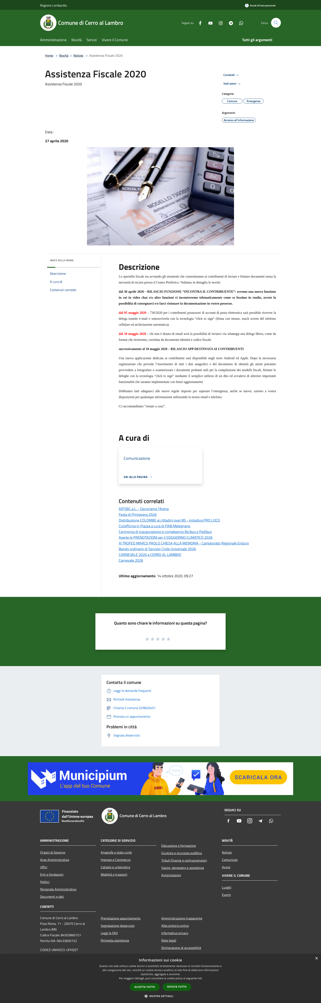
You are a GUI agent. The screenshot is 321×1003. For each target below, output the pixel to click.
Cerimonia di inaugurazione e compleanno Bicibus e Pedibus (165, 531)
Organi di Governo (52, 852)
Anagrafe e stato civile (116, 852)
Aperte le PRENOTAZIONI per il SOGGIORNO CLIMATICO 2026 (165, 537)
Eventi (226, 894)
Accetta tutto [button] (145, 987)
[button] (160, 996)
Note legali (168, 940)
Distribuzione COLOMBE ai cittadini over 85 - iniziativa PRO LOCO (169, 520)
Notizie (78, 55)
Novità (63, 55)
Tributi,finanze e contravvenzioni (184, 860)
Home (49, 55)
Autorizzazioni (171, 875)
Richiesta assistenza (115, 940)
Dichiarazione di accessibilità (181, 947)
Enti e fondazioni (51, 874)
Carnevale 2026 (131, 560)
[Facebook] (198, 22)
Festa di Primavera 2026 (138, 514)
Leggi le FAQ (109, 933)
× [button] (316, 958)
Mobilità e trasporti (114, 874)
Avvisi (226, 867)
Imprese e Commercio (116, 859)
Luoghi (226, 887)
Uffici (43, 867)
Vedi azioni (232, 83)
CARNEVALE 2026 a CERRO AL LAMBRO (150, 554)
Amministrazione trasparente (181, 918)
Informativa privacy (174, 933)
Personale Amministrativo (58, 889)
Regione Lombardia (53, 5)
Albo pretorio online (175, 925)
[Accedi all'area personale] (260, 5)
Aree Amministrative (54, 859)
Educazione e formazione (178, 845)
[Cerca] (276, 23)
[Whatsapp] (239, 22)
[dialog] (160, 978)
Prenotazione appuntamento (120, 918)
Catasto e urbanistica (115, 867)
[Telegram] (229, 22)
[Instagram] (219, 22)
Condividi (231, 75)
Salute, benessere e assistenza (182, 867)
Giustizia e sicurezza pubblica (181, 853)
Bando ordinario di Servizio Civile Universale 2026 (157, 549)
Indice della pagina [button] (61, 260)
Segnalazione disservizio (118, 925)
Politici (45, 881)
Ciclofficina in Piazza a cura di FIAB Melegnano (154, 526)
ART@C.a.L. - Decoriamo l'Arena (144, 509)
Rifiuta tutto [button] (177, 986)
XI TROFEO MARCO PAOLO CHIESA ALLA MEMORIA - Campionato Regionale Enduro (184, 543)
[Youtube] (209, 22)
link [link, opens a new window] (200, 978)
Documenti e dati (52, 896)
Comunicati (230, 859)
